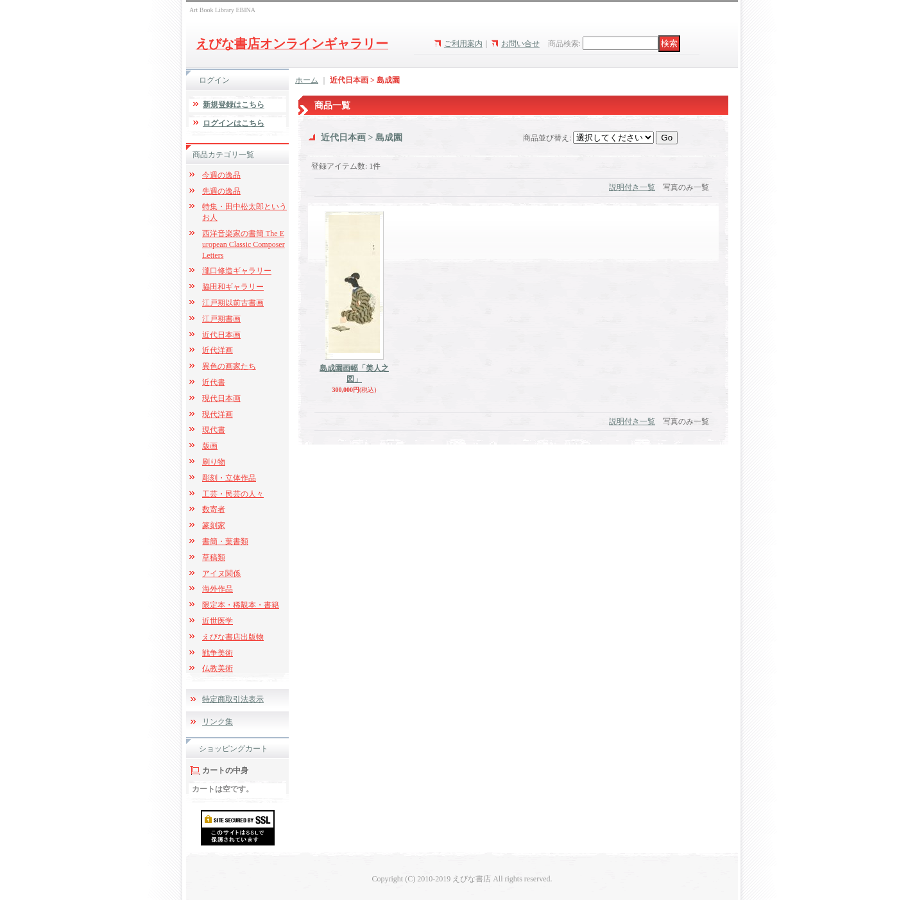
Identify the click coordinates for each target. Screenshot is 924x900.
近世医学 (217, 620)
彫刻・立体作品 (229, 477)
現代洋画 (217, 414)
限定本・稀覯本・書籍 (240, 604)
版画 (210, 445)
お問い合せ (520, 43)
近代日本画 (221, 334)
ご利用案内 (463, 43)
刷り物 (213, 461)
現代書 (213, 429)
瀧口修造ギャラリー (236, 270)
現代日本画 (221, 398)
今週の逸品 (221, 175)
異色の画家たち (229, 366)
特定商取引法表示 (233, 699)
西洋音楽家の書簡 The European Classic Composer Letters (243, 244)
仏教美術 (217, 668)
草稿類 (213, 557)
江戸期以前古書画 (233, 302)
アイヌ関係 (221, 573)
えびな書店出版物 (233, 637)
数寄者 (213, 509)
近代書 (213, 382)
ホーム (306, 80)
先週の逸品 (221, 191)
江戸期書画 (221, 318)
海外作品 (217, 588)
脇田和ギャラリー (233, 286)
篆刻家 (213, 525)
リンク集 (217, 721)
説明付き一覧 (632, 187)
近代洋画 (217, 350)
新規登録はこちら (233, 104)
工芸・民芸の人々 (233, 493)
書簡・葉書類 (225, 541)
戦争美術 (217, 653)
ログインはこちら (233, 123)
